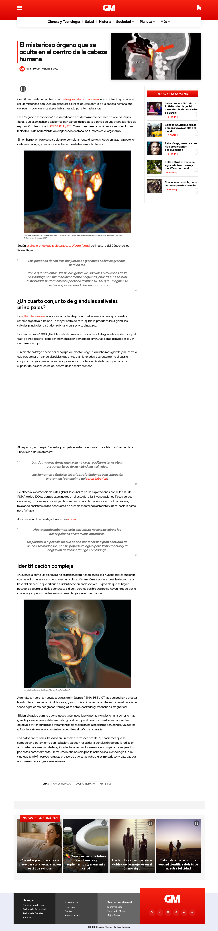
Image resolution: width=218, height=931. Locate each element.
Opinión (171, 189)
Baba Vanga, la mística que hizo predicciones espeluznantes (181, 146)
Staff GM (35, 68)
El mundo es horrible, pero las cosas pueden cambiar (180, 183)
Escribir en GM (72, 915)
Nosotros (70, 907)
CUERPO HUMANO (85, 784)
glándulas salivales (33, 316)
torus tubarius (96, 479)
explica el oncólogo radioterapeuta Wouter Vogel (58, 245)
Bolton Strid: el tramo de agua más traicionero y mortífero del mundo (180, 164)
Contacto (70, 911)
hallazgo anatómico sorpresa (80, 99)
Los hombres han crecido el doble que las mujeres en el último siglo (132, 864)
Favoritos (28, 918)
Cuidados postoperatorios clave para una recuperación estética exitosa (40, 864)
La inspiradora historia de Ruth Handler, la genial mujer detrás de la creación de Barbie (181, 107)
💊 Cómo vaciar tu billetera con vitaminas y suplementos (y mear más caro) (86, 862)
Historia (171, 116)
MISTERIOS (105, 784)
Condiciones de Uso (33, 905)
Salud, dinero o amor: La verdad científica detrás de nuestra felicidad (178, 864)
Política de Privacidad (34, 909)
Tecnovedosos (114, 907)
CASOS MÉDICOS (62, 784)
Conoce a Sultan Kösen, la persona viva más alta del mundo (180, 127)
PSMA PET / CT (60, 126)
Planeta (171, 172)
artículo (72, 519)
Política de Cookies (33, 913)
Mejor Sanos (113, 915)
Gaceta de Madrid (116, 911)
